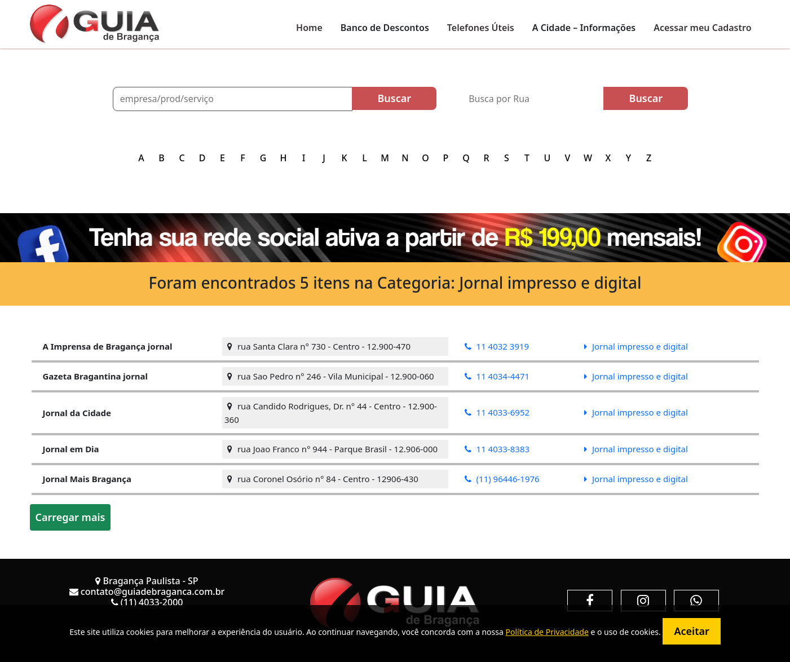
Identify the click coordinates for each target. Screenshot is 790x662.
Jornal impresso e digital (636, 346)
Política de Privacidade (546, 631)
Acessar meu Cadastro (702, 27)
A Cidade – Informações (583, 27)
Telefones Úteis (480, 27)
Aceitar (691, 631)
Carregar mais (70, 517)
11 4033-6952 (497, 412)
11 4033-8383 (497, 448)
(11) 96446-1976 (502, 478)
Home (309, 27)
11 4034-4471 (497, 376)
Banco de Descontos (385, 27)
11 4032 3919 (497, 346)
